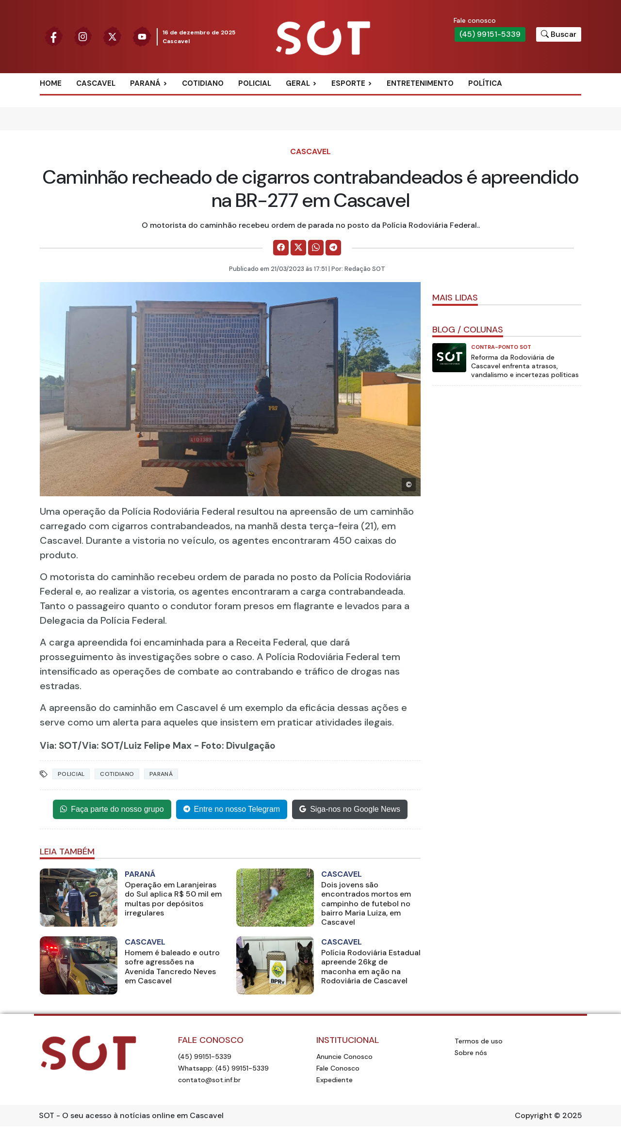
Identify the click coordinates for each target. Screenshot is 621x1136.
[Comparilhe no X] (298, 247)
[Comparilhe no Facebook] (281, 247)
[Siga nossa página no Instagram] (83, 37)
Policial (254, 83)
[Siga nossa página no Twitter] (112, 37)
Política (485, 83)
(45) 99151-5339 (490, 34)
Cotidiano (203, 83)
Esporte (348, 83)
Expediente (334, 1079)
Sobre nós (471, 1052)
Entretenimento (420, 83)
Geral (298, 83)
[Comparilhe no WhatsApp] (316, 247)
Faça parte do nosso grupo (111, 809)
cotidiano (117, 774)
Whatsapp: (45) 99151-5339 (223, 1068)
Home (51, 83)
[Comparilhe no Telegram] (333, 247)
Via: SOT (59, 746)
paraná (161, 774)
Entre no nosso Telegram (231, 809)
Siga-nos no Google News (349, 809)
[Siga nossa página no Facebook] (54, 37)
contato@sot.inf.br (209, 1079)
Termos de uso (479, 1041)
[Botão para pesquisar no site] (558, 34)
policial (71, 774)
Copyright (533, 1115)
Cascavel (95, 83)
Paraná (145, 83)
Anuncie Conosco (344, 1056)
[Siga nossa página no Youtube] (142, 37)
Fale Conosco (338, 1068)
